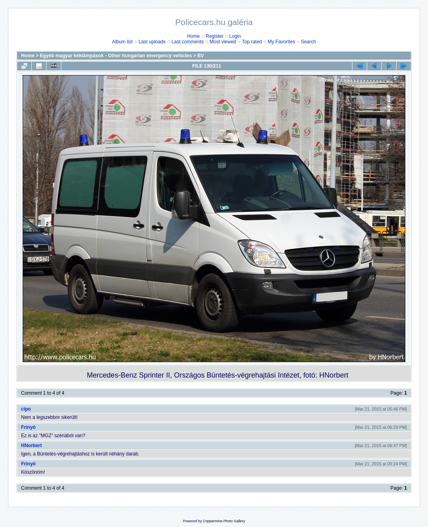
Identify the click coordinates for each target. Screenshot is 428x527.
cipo (26, 409)
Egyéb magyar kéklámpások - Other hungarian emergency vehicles (116, 55)
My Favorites (281, 42)
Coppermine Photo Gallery (224, 521)
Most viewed (223, 42)
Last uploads (151, 42)
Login (235, 36)
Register (215, 36)
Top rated (252, 42)
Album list (122, 42)
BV (200, 55)
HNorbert (31, 445)
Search (308, 42)
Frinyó (28, 427)
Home (193, 36)
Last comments (187, 42)
